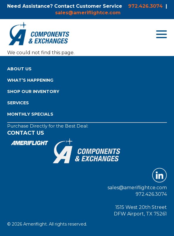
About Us (19, 69)
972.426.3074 (145, 6)
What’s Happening (30, 80)
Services (18, 102)
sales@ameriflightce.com (88, 12)
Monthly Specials (30, 114)
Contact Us (25, 133)
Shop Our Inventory (33, 91)
